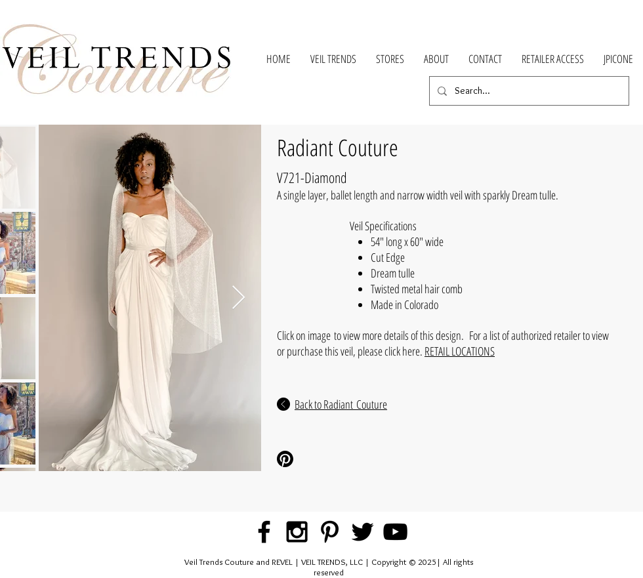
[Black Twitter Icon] (362, 532)
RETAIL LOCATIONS (460, 351)
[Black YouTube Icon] (395, 532)
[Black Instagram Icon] (297, 532)
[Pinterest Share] (320, 459)
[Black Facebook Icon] (264, 532)
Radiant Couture (337, 147)
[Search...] (528, 91)
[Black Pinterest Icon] (329, 532)
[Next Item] (238, 298)
